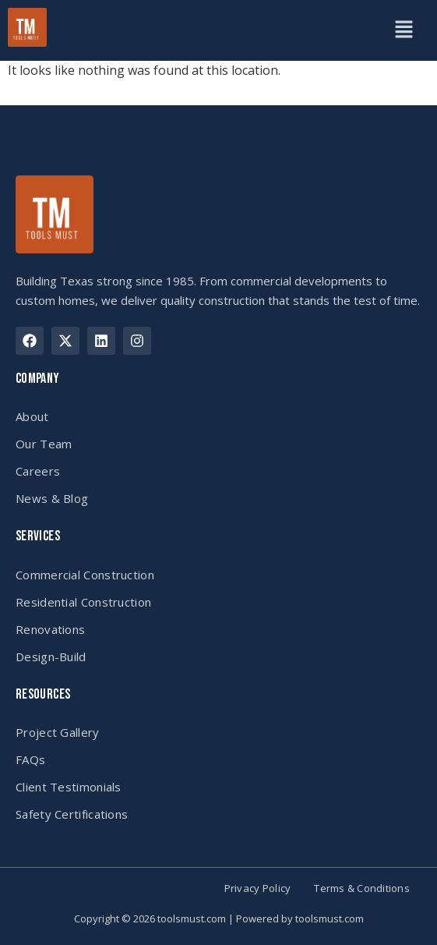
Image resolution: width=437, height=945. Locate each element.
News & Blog (52, 498)
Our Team (44, 443)
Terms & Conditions (362, 888)
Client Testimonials (69, 787)
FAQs (30, 759)
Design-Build (51, 656)
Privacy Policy (257, 888)
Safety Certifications (72, 814)
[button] (403, 30)
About (32, 416)
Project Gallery (58, 732)
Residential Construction (83, 602)
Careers (38, 471)
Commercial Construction (85, 574)
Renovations (50, 629)
